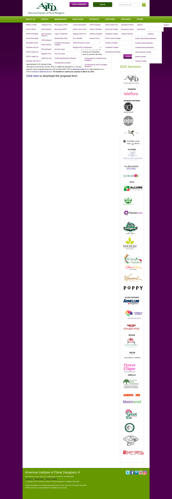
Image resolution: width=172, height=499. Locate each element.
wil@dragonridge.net (79, 69)
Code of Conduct (51, 479)
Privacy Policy (39, 479)
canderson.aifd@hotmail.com (42, 72)
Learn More (130, 56)
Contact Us (29, 479)
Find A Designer (80, 4)
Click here (32, 76)
